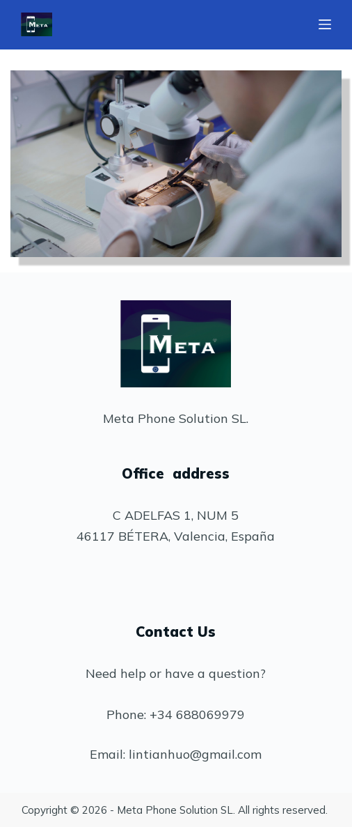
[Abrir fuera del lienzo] (325, 24)
